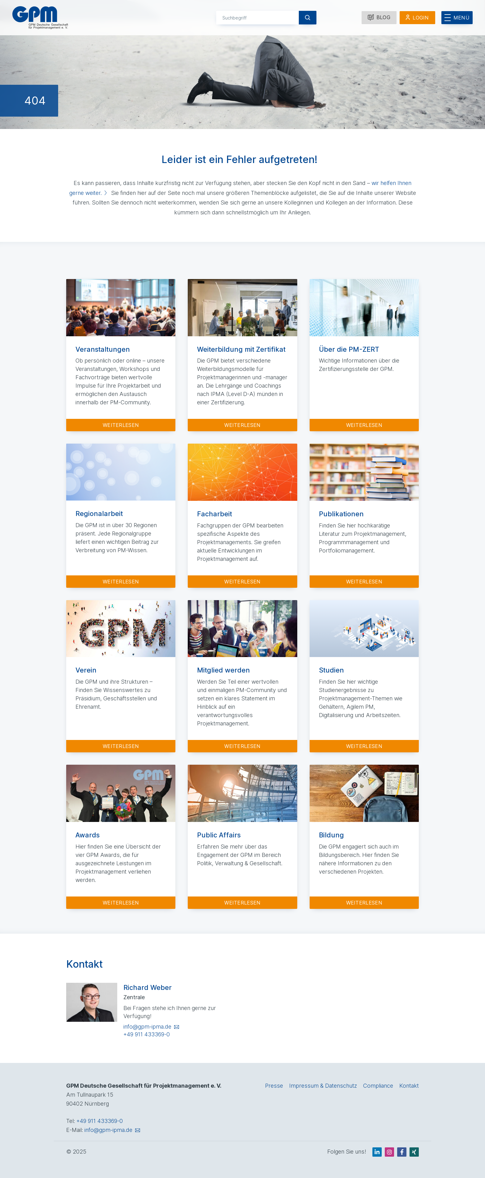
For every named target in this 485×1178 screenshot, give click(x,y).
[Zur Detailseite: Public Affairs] (242, 837)
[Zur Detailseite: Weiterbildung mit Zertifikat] (242, 355)
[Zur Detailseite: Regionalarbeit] (120, 515)
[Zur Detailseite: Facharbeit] (242, 515)
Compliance (378, 1085)
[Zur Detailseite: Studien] (364, 676)
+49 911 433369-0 (146, 1034)
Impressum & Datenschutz (323, 1085)
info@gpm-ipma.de (147, 1026)
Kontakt (409, 1085)
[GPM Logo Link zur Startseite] (40, 17)
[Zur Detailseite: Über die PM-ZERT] (364, 355)
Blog (379, 17)
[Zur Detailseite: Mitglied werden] (242, 676)
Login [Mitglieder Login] (421, 18)
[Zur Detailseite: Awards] (120, 837)
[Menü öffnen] (457, 17)
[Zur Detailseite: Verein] (120, 676)
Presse (274, 1085)
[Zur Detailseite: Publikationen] (364, 515)
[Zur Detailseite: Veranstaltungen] (120, 355)
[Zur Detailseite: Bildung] (364, 837)
